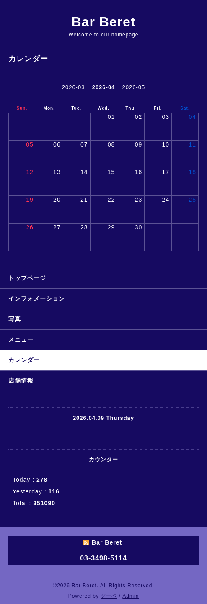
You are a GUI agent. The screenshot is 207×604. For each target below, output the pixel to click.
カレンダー (24, 360)
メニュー (21, 339)
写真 (14, 319)
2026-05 (133, 87)
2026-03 (73, 87)
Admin (130, 596)
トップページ (27, 278)
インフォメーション (36, 298)
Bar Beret (103, 21)
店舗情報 (21, 380)
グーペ (109, 596)
